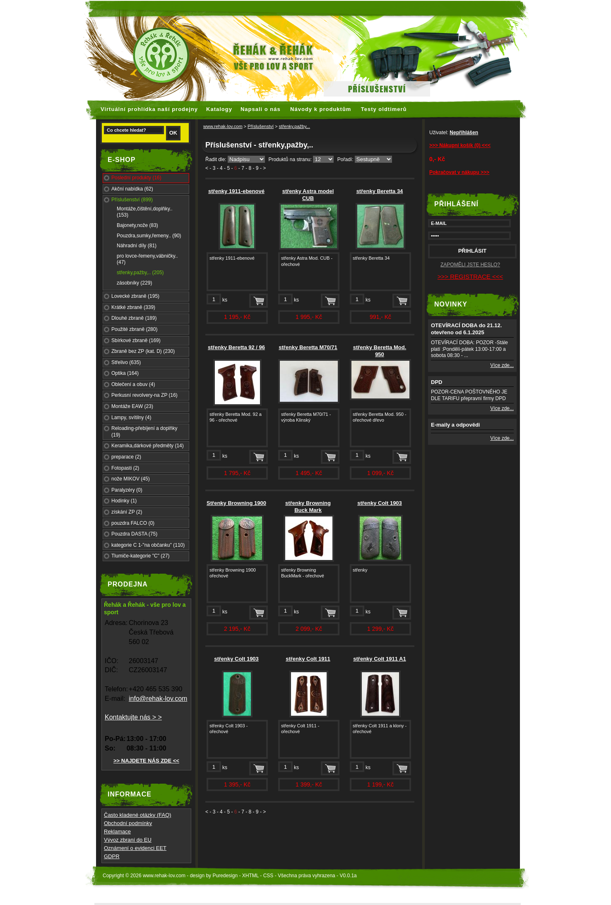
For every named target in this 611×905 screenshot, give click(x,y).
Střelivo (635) (126, 362)
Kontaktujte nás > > (133, 717)
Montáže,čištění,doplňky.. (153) (145, 212)
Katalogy (219, 109)
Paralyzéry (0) (126, 490)
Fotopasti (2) (125, 468)
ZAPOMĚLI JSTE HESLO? (470, 265)
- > (263, 168)
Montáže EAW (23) (132, 406)
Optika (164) (125, 373)
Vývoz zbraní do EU (128, 840)
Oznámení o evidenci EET (135, 848)
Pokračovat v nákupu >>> (459, 172)
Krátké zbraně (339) (133, 307)
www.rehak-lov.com (223, 126)
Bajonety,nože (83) (137, 225)
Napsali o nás (261, 109)
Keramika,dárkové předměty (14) (147, 446)
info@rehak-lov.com (158, 698)
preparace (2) (126, 457)
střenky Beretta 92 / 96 (236, 347)
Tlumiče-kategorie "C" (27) (140, 556)
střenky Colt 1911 (308, 659)
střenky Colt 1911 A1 (379, 659)
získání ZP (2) (126, 512)
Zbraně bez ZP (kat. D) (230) (143, 351)
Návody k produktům (320, 109)
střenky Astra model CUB (308, 194)
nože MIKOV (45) (130, 479)
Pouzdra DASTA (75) (134, 534)
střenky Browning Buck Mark (308, 506)
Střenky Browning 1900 (236, 503)
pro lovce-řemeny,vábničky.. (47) (147, 259)
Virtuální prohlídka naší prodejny (149, 109)
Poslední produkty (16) (136, 178)
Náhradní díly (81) (136, 246)
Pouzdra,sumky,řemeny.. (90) (149, 236)
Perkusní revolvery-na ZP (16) (144, 395)
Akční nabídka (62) (132, 189)
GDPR (112, 856)
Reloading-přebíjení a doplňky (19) (144, 431)
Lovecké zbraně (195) (135, 296)
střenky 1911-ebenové (236, 191)
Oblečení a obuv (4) (133, 384)
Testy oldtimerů (384, 109)
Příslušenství (261, 126)
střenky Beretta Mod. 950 (380, 350)
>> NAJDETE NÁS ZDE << (146, 761)
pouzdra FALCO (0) (132, 523)
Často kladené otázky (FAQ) (137, 815)
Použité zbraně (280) (134, 329)
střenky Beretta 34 (379, 191)
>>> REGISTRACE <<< (470, 276)
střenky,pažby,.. (294, 126)
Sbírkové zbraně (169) (136, 340)
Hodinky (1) (124, 501)
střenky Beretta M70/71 (308, 347)
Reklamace (117, 831)
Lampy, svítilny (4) (131, 417)
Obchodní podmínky (128, 823)
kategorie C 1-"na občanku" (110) (148, 545)
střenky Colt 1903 (379, 503)
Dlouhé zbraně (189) (133, 318)
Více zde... (502, 365)
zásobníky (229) (134, 283)
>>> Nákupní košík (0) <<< (460, 145)
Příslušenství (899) (132, 200)
